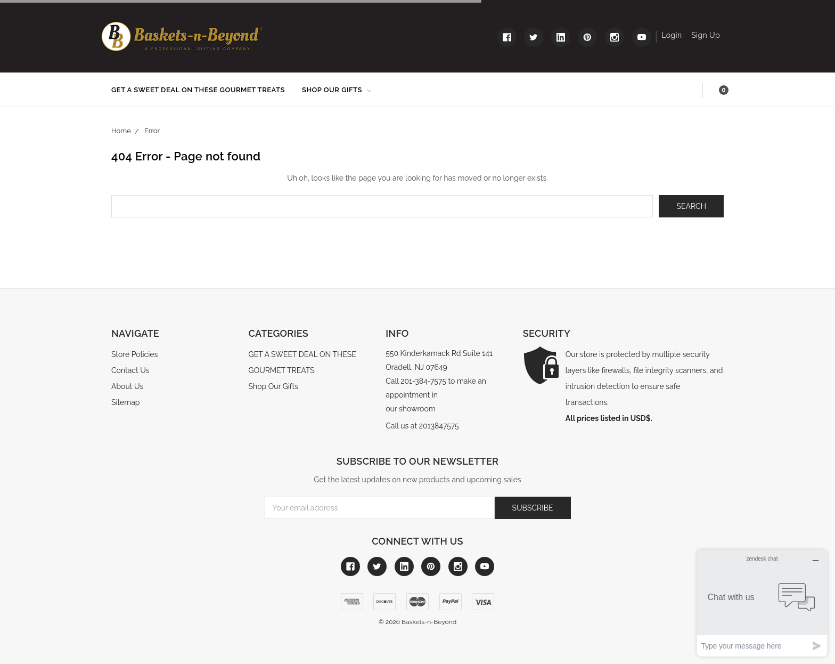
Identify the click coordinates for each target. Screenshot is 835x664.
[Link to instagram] (614, 37)
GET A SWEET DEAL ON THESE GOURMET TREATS (198, 90)
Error (152, 131)
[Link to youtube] (641, 37)
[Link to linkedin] (560, 37)
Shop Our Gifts (336, 90)
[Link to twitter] (533, 37)
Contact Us (130, 370)
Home (121, 131)
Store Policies (134, 354)
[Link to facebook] (507, 37)
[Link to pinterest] (587, 37)
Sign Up (705, 35)
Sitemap (125, 402)
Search (691, 90)
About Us (127, 386)
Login (671, 35)
